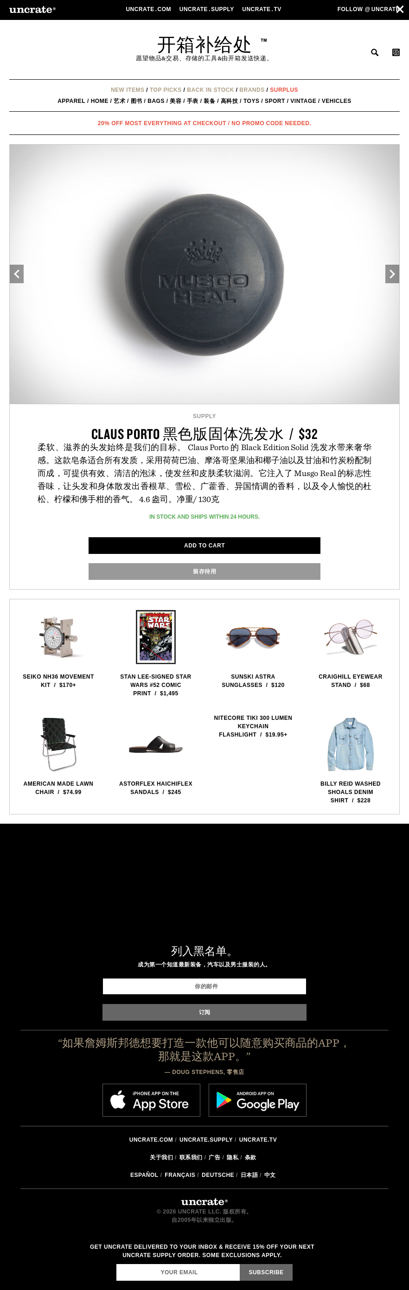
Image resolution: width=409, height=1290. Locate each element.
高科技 (229, 101)
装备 (209, 101)
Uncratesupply (207, 9)
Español (144, 1175)
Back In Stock (210, 90)
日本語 (249, 1175)
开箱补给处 (204, 44)
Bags (156, 101)
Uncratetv (262, 9)
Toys (251, 101)
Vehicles (336, 101)
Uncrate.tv (258, 1140)
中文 (270, 1175)
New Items (128, 90)
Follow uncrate (369, 9)
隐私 (232, 1157)
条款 (250, 1157)
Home (100, 101)
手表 (192, 101)
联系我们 (191, 1157)
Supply (204, 416)
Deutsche (218, 1175)
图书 (136, 101)
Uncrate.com (151, 1140)
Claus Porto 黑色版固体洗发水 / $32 (204, 434)
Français (180, 1175)
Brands (251, 90)
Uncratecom (149, 9)
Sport (275, 101)
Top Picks (166, 90)
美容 (175, 101)
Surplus (284, 90)
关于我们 (161, 1157)
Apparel (71, 101)
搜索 (374, 52)
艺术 (119, 101)
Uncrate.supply (206, 1140)
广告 (214, 1157)
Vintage (303, 101)
